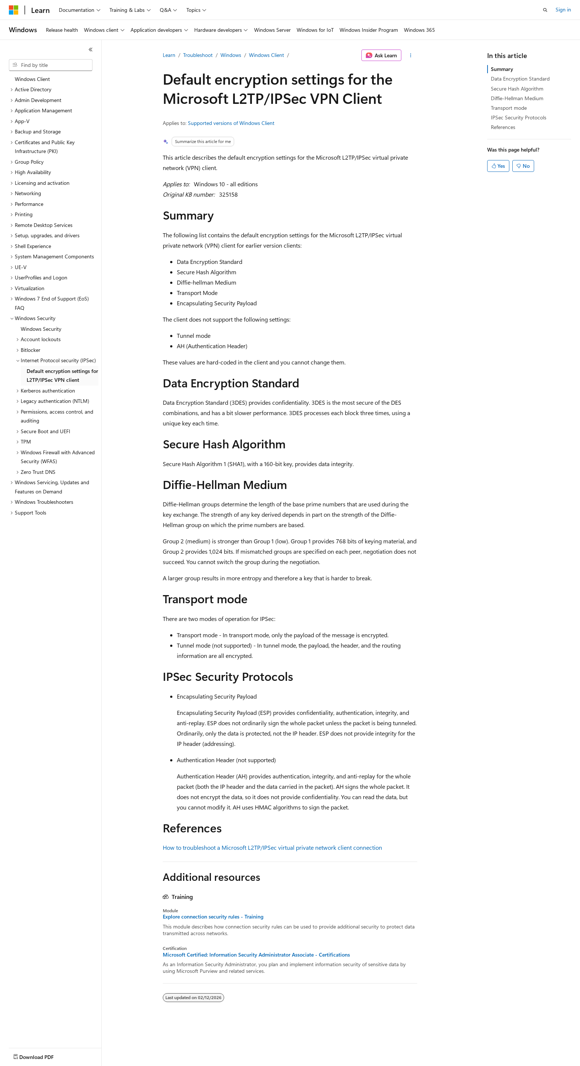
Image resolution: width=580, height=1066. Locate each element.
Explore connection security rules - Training (213, 916)
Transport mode (509, 107)
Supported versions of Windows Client (231, 122)
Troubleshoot (198, 54)
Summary (502, 68)
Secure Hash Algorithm (517, 88)
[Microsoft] (13, 10)
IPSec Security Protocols (518, 117)
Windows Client (266, 54)
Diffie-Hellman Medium (517, 98)
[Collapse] (90, 49)
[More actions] (410, 55)
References (503, 126)
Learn (169, 54)
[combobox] (50, 65)
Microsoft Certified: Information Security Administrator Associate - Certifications (256, 954)
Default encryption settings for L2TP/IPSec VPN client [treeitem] (62, 375)
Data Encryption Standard (520, 78)
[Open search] (545, 10)
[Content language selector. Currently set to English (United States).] (43, 1055)
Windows (230, 54)
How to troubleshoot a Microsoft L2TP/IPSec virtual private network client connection (272, 847)
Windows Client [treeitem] (32, 78)
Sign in (563, 9)
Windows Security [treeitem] (41, 328)
